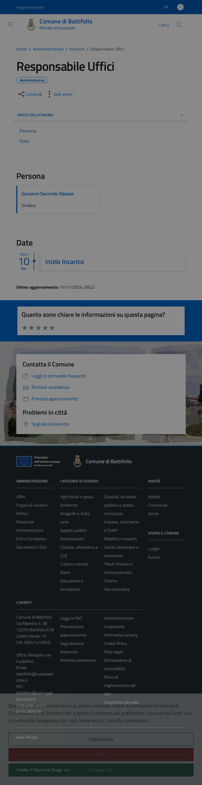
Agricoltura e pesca (76, 496)
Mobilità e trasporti (120, 539)
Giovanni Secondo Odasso (48, 193)
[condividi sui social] (29, 94)
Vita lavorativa (116, 589)
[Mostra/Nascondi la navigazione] (10, 24)
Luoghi (154, 549)
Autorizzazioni (72, 539)
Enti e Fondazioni (31, 539)
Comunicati (158, 505)
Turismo (110, 581)
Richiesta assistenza (78, 660)
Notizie (154, 496)
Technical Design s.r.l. (52, 770)
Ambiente (68, 505)
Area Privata (27, 737)
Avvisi (153, 513)
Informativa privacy (121, 635)
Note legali (113, 652)
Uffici (20, 496)
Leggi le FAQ (71, 618)
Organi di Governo (32, 505)
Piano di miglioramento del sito (120, 685)
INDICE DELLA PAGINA (101, 115)
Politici (22, 513)
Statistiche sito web (121, 702)
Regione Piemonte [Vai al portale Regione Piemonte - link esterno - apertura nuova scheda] (30, 7)
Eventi (153, 557)
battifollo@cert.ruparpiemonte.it (34, 696)
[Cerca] (179, 24)
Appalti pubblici (73, 530)
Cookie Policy (115, 643)
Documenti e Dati (31, 547)
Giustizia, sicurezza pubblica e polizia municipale (120, 505)
